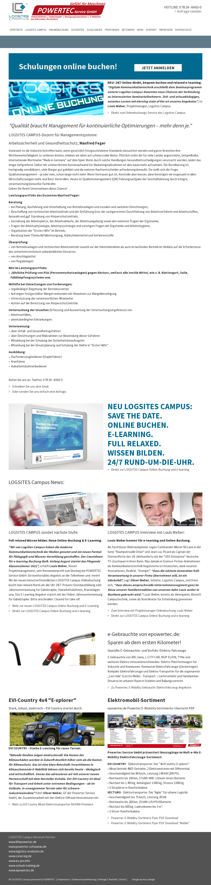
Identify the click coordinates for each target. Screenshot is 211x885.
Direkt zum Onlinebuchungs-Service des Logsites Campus (148, 113)
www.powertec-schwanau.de (27, 847)
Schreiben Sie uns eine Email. (30, 386)
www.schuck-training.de (24, 865)
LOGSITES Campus (35, 30)
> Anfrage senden (187, 11)
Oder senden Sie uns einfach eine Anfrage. (39, 392)
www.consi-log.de (20, 856)
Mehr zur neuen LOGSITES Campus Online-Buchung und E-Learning (55, 606)
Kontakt (151, 30)
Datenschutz (183, 30)
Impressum (165, 30)
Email (123, 879)
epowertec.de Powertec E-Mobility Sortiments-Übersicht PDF (151, 708)
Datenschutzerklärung (84, 879)
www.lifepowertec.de (22, 842)
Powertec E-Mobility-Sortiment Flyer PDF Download (144, 818)
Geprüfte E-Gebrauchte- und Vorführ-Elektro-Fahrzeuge (147, 650)
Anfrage (102, 879)
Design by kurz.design (143, 879)
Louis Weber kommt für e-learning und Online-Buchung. (149, 540)
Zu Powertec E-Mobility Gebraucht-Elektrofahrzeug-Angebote (151, 687)
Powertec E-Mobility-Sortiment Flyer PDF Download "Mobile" (150, 823)
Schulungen (94, 30)
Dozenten (77, 30)
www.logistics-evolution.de (26, 851)
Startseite (16, 30)
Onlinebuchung (59, 30)
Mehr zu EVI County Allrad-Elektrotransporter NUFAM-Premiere (52, 804)
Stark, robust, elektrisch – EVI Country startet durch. (45, 708)
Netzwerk (128, 30)
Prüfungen (112, 30)
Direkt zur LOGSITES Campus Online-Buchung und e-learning (150, 469)
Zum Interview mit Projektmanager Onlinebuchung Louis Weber (152, 610)
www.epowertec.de (21, 870)
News (140, 30)
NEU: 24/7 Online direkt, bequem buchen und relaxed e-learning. (155, 82)
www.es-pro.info (19, 861)
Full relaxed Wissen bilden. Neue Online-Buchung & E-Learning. (55, 540)
